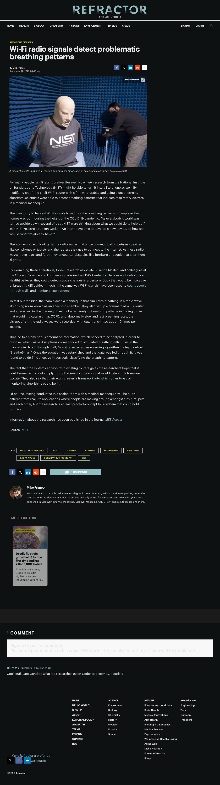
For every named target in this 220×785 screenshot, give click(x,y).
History (112, 719)
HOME (10, 25)
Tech (183, 710)
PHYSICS (112, 25)
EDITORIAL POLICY (83, 719)
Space (112, 734)
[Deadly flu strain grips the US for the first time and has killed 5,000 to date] (30, 537)
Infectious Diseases (21, 42)
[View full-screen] (143, 80)
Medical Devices (153, 729)
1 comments (76, 472)
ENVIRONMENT (92, 25)
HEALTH (24, 25)
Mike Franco (36, 487)
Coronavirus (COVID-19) (58, 458)
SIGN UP (185, 25)
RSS (74, 743)
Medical (112, 724)
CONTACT (77, 739)
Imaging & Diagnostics (157, 724)
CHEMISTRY (56, 25)
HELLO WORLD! (81, 705)
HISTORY (74, 25)
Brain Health (151, 710)
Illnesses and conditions (158, 705)
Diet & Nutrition (153, 748)
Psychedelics (152, 734)
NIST (24, 430)
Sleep (147, 758)
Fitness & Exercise (154, 753)
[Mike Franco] (19, 68)
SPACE (126, 25)
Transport (186, 719)
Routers (90, 450)
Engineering (187, 705)
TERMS (76, 729)
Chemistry (114, 715)
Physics (112, 729)
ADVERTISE (78, 724)
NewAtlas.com (188, 700)
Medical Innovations (156, 715)
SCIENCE (113, 700)
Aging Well (150, 743)
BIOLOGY (39, 25)
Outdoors (185, 715)
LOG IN (200, 25)
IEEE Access (114, 420)
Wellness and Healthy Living (160, 739)
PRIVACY (77, 734)
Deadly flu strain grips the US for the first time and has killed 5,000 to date (29, 559)
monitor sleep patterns (53, 291)
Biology (112, 710)
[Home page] (110, 10)
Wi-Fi (55, 450)
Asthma (71, 450)
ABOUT (76, 715)
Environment (115, 705)
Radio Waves (27, 458)
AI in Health (151, 719)
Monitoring (111, 450)
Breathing (133, 450)
